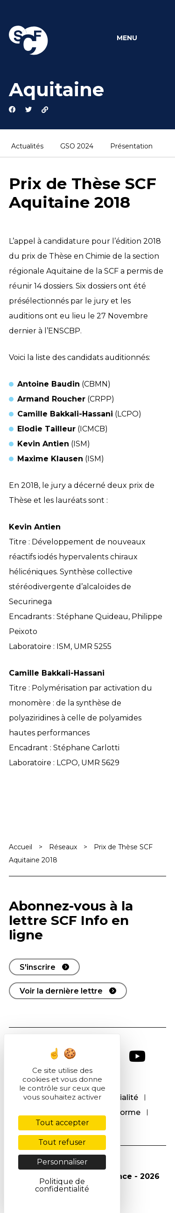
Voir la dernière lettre (61, 991)
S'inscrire (38, 967)
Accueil (20, 847)
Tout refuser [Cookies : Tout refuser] (62, 1142)
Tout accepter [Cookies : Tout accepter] (62, 1122)
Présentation (131, 146)
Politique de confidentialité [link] (62, 1185)
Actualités (27, 146)
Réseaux (63, 847)
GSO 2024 (76, 146)
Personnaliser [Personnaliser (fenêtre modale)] (62, 1161)
